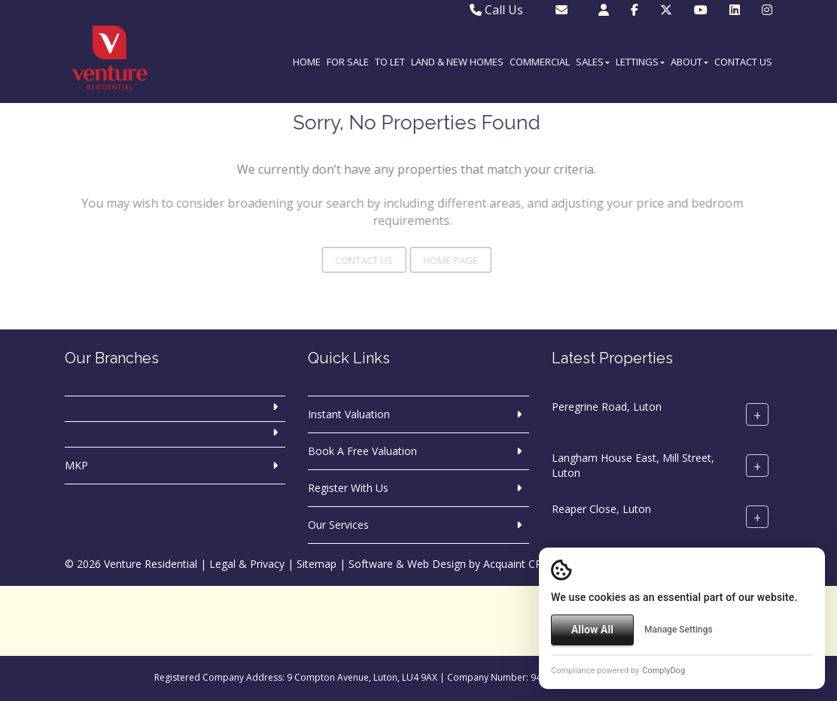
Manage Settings (678, 629)
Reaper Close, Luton (601, 509)
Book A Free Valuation (362, 451)
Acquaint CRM (517, 564)
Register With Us (348, 488)
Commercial (540, 61)
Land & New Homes (457, 61)
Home (307, 61)
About (689, 61)
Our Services (338, 524)
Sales (593, 61)
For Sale (348, 61)
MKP (76, 465)
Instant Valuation (349, 414)
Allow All (592, 630)
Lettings (640, 61)
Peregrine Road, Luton (607, 406)
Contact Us (743, 61)
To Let (390, 61)
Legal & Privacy (247, 564)
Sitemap (316, 564)
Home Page (433, 260)
